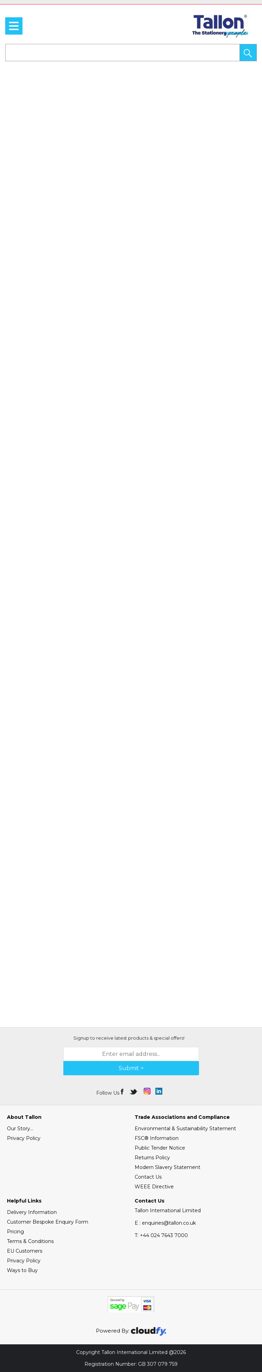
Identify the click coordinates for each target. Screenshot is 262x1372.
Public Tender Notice (160, 1148)
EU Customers (24, 1251)
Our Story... (20, 1128)
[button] (248, 52)
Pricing (15, 1231)
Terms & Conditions (30, 1241)
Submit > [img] (131, 1068)
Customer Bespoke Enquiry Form (47, 1222)
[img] (123, 1091)
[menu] (13, 26)
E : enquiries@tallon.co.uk (165, 1223)
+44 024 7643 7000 (161, 1235)
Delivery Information (32, 1212)
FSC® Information (157, 1138)
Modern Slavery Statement (167, 1167)
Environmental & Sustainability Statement (185, 1128)
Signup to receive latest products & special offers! (128, 1038)
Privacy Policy (23, 1138)
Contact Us (148, 1177)
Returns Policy (152, 1157)
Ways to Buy (22, 1270)
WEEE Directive (154, 1187)
